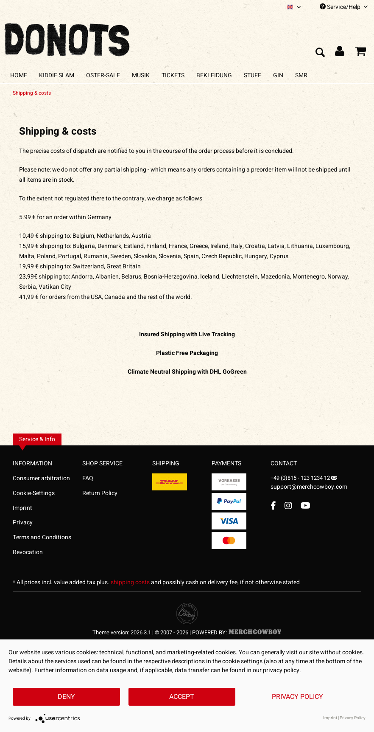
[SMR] (301, 75)
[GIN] (278, 75)
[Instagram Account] (288, 505)
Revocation (28, 552)
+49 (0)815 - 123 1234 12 (301, 478)
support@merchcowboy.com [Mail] (309, 483)
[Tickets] (173, 75)
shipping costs (130, 582)
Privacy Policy (297, 697)
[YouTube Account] (305, 505)
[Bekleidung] (214, 75)
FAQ (87, 478)
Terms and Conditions (42, 537)
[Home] (18, 75)
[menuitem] (293, 7)
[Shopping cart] (360, 53)
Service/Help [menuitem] (344, 7)
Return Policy (99, 493)
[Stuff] (252, 75)
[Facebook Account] (273, 505)
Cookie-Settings (34, 493)
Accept (181, 697)
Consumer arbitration (41, 478)
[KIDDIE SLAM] (56, 75)
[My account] (340, 53)
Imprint (22, 508)
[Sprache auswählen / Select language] (294, 7)
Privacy (23, 522)
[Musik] (141, 75)
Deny (66, 697)
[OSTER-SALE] (103, 75)
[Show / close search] (319, 53)
